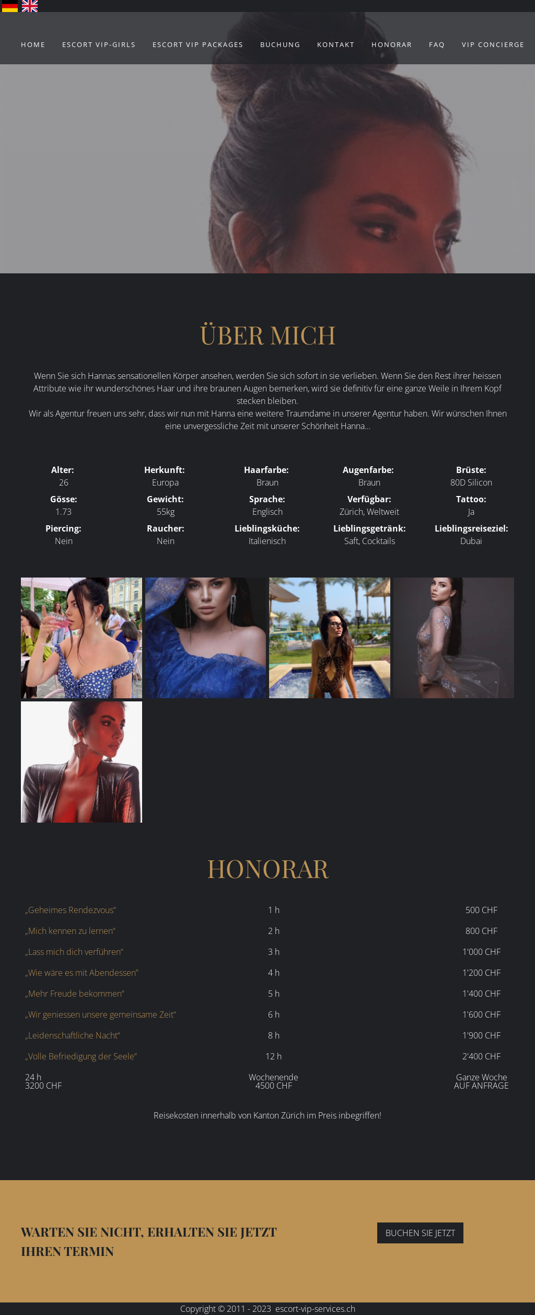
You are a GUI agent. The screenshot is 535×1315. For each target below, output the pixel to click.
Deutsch (10, 6)
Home (33, 44)
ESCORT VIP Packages (198, 44)
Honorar (391, 44)
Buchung (280, 44)
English (30, 6)
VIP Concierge (493, 44)
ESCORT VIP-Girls (99, 44)
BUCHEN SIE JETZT (420, 1233)
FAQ (437, 44)
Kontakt (336, 44)
